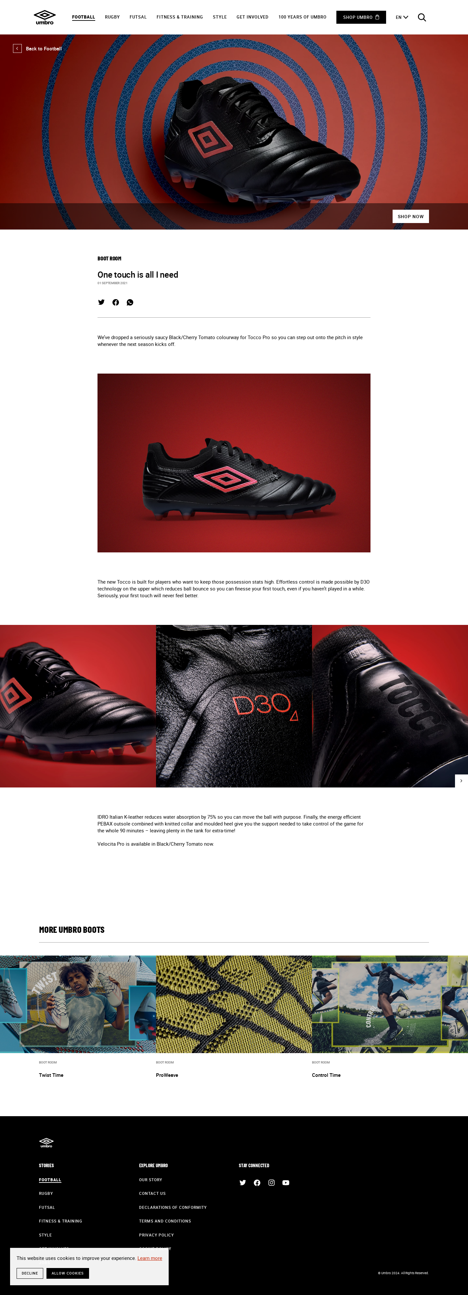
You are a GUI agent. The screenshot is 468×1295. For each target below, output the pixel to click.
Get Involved (253, 17)
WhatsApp (130, 302)
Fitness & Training (180, 17)
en (399, 17)
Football (83, 17)
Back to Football (37, 48)
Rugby (112, 17)
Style (220, 17)
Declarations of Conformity (173, 1207)
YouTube (286, 1183)
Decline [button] (30, 1273)
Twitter (101, 302)
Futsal (138, 17)
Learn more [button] (149, 1258)
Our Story (150, 1179)
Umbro (45, 17)
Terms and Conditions (165, 1220)
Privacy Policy (156, 1234)
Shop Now (411, 216)
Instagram (271, 1183)
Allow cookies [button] (68, 1273)
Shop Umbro (358, 17)
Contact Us (152, 1193)
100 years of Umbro (303, 17)
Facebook (116, 302)
